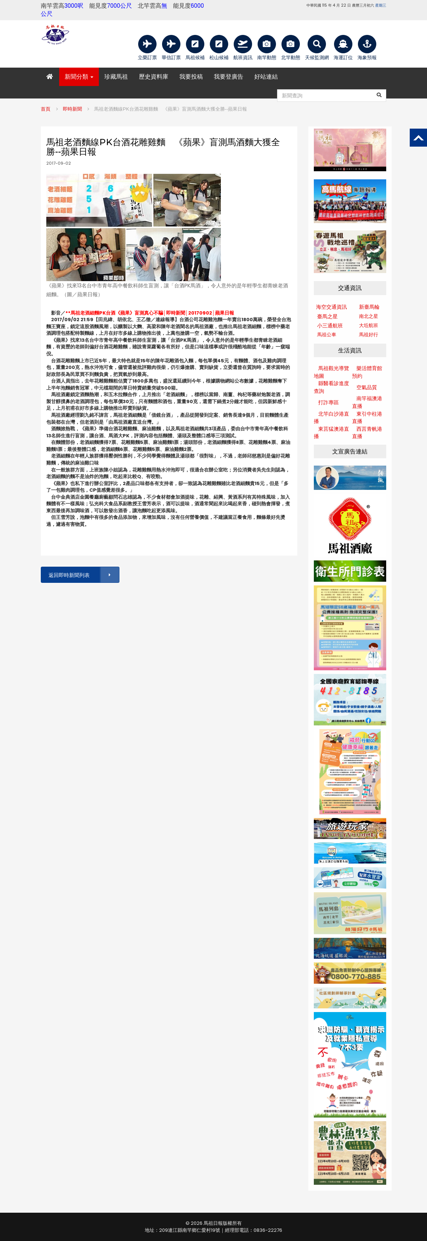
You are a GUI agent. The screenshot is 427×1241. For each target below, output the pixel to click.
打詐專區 (328, 402)
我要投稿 (191, 76)
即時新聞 (72, 109)
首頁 (45, 109)
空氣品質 (366, 387)
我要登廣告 (228, 76)
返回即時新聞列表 (83, 575)
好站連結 (266, 76)
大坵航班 (368, 325)
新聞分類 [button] (79, 76)
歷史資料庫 (153, 76)
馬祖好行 (368, 334)
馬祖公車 (326, 334)
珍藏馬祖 (116, 76)
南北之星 (368, 316)
